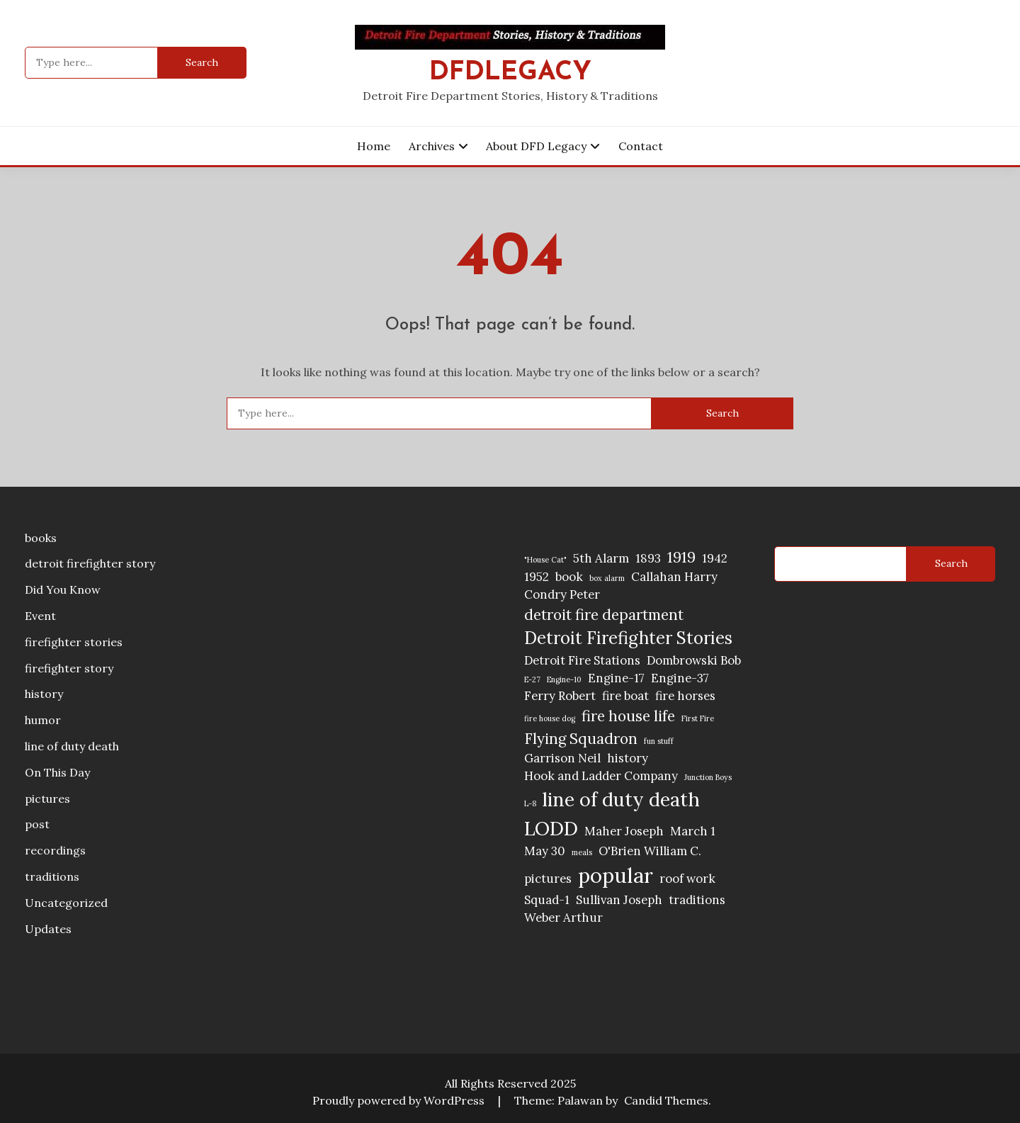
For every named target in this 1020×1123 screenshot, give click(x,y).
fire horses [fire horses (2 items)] (685, 696)
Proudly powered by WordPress (399, 1100)
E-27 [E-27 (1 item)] (532, 679)
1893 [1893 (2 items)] (648, 558)
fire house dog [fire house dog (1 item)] (549, 718)
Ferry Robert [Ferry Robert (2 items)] (560, 696)
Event (40, 616)
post (37, 824)
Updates (48, 929)
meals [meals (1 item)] (582, 852)
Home (373, 146)
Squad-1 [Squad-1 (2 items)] (547, 900)
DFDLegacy (510, 73)
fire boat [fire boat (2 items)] (625, 696)
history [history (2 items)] (627, 758)
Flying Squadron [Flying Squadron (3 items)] (581, 738)
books (41, 538)
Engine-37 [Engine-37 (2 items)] (680, 678)
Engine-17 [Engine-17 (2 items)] (616, 678)
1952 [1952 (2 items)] (536, 577)
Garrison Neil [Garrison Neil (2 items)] (562, 758)
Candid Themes (666, 1100)
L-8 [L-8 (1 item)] (530, 803)
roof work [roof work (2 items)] (687, 878)
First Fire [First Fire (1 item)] (697, 718)
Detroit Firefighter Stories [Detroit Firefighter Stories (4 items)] (628, 638)
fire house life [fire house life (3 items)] (628, 716)
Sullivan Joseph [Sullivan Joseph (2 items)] (619, 900)
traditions (52, 876)
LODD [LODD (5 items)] (551, 828)
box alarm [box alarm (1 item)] (607, 578)
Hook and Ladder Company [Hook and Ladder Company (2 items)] (601, 776)
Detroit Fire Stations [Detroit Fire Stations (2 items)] (582, 660)
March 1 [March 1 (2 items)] (692, 831)
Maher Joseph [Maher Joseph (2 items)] (624, 831)
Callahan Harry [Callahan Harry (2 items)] (674, 577)
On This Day (57, 772)
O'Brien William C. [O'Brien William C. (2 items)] (650, 851)
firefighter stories (74, 642)
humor (43, 720)
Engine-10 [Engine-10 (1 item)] (564, 679)
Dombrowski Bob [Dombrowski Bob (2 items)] (694, 660)
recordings (55, 850)
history (44, 694)
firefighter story (69, 668)
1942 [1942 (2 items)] (714, 558)
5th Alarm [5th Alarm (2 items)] (601, 558)
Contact (640, 146)
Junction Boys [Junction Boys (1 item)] (708, 777)
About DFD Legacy (536, 146)
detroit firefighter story (90, 563)
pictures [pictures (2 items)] (548, 878)
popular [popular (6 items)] (615, 875)
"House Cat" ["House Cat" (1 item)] (545, 560)
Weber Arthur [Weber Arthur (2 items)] (563, 917)
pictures (47, 798)
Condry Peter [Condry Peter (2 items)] (562, 594)
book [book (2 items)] (569, 577)
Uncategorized (66, 903)
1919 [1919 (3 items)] (681, 557)
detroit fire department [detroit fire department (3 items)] (604, 614)
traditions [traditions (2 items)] (697, 900)
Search (951, 563)
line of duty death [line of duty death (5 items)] (621, 799)
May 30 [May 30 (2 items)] (544, 851)
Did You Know (63, 589)
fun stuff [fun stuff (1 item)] (659, 741)
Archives (432, 146)
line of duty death (72, 746)
